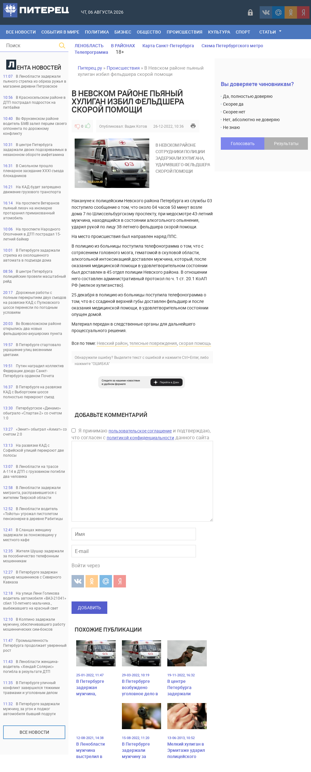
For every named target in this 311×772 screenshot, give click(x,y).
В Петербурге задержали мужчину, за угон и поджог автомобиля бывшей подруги (31, 708)
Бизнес (122, 32)
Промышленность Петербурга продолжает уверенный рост (35, 645)
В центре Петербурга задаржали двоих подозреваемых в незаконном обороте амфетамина (35, 149)
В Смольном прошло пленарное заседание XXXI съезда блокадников (33, 170)
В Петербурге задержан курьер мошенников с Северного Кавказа (32, 576)
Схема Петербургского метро (232, 45)
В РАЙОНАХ (123, 45)
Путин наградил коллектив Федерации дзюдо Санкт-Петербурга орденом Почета (33, 370)
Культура (219, 32)
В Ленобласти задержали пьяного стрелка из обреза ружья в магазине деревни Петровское (34, 81)
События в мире (60, 32)
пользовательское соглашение (140, 431)
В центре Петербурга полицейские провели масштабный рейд (34, 276)
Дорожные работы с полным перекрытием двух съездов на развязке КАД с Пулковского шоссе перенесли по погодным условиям (34, 302)
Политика (97, 32)
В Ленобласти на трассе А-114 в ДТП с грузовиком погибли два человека (34, 471)
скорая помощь (195, 343)
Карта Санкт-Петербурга (168, 45)
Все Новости (21, 32)
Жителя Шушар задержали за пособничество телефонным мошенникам (33, 555)
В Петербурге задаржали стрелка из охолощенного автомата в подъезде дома (31, 255)
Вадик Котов (136, 126)
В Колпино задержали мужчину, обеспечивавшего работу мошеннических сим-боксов (34, 624)
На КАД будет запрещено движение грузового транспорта (32, 189)
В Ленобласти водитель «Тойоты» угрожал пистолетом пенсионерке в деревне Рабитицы (33, 513)
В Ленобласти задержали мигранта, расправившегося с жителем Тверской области (32, 492)
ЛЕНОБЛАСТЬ (89, 45)
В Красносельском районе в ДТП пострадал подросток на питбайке (34, 102)
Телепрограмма (91, 52)
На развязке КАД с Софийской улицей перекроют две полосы (33, 450)
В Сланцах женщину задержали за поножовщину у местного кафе (30, 534)
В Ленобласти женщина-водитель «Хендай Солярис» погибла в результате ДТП (30, 666)
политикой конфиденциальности (140, 438)
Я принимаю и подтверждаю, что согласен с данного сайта (141, 434)
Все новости (34, 732)
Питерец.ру (90, 68)
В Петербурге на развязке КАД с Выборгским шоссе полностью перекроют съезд (32, 391)
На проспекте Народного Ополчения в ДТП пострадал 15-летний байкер (32, 233)
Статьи (267, 32)
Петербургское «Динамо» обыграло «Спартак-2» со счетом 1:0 (32, 412)
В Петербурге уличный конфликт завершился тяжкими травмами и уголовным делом (31, 687)
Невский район (112, 343)
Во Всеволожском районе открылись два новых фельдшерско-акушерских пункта (32, 328)
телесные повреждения (153, 343)
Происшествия (184, 32)
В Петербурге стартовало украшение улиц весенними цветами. (32, 349)
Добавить (89, 607)
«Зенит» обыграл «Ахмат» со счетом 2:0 (35, 431)
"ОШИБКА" (100, 363)
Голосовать (243, 143)
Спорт (243, 32)
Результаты (286, 143)
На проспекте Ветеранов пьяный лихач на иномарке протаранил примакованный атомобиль (31, 210)
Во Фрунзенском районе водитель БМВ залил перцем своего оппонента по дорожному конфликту (35, 126)
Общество (149, 32)
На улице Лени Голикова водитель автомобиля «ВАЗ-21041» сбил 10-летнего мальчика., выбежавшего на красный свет (34, 600)
